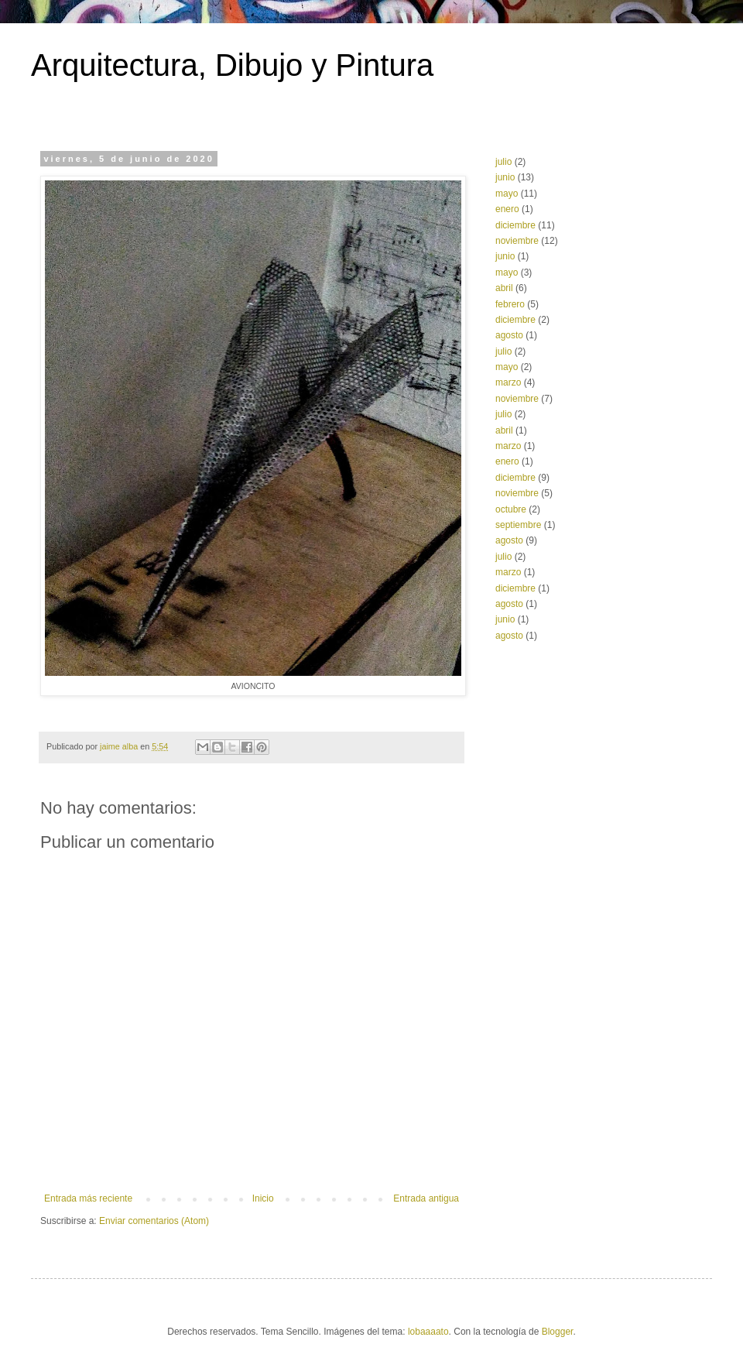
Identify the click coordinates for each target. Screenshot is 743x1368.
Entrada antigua (426, 1198)
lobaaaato (428, 1331)
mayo (506, 193)
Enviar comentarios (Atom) (154, 1220)
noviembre (517, 240)
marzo (508, 382)
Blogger (558, 1331)
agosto (509, 335)
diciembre (515, 225)
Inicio (263, 1198)
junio (505, 177)
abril (504, 288)
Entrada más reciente (88, 1198)
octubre (510, 509)
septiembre (518, 524)
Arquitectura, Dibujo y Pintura (232, 65)
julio (503, 161)
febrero (510, 304)
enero (507, 209)
